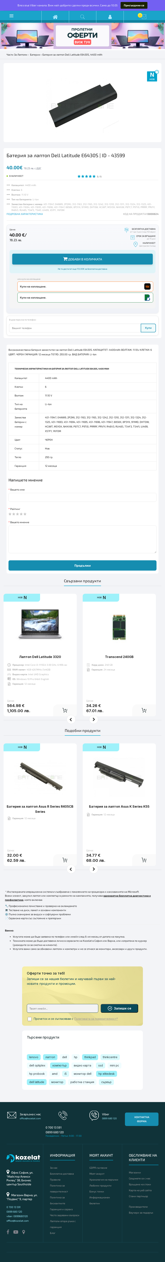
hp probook (37, 1073)
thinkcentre (110, 1057)
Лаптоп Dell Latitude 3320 (40, 645)
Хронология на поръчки (103, 1179)
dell (64, 1057)
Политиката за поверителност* (96, 1018)
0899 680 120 (55, 1132)
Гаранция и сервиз (61, 1209)
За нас (53, 1167)
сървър (106, 1082)
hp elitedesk (106, 1073)
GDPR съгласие (98, 1167)
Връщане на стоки (140, 1184)
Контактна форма (141, 1119)
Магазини (135, 1172)
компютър (59, 1065)
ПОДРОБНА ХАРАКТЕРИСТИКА (25, 214)
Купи (148, 327)
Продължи (82, 565)
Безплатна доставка (62, 1173)
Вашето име (17, 489)
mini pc (114, 1065)
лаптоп (50, 1057)
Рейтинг (15, 508)
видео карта (82, 1065)
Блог (52, 1233)
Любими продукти (100, 1185)
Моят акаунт (96, 1173)
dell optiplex (37, 1065)
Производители (138, 1206)
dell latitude (36, 1082)
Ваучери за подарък (141, 1212)
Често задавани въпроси (64, 1215)
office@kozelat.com (30, 1118)
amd (54, 1073)
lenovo (33, 1057)
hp (75, 1057)
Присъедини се (134, 5)
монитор (57, 1082)
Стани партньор (138, 1196)
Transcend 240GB (119, 645)
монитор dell (82, 1073)
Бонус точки (96, 1191)
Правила (55, 1179)
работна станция (82, 1082)
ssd (100, 1065)
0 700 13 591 (54, 1127)
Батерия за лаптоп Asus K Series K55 (119, 794)
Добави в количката (82, 258)
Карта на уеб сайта (140, 1190)
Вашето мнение (19, 522)
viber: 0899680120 (17, 1216)
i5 (66, 1073)
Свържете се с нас (139, 1178)
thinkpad (90, 1057)
